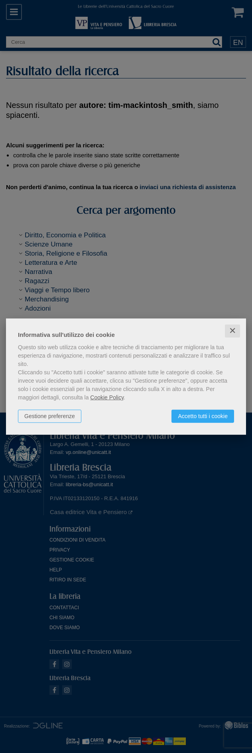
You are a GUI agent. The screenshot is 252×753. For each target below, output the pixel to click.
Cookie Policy (107, 397)
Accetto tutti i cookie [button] (203, 416)
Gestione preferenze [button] (49, 416)
